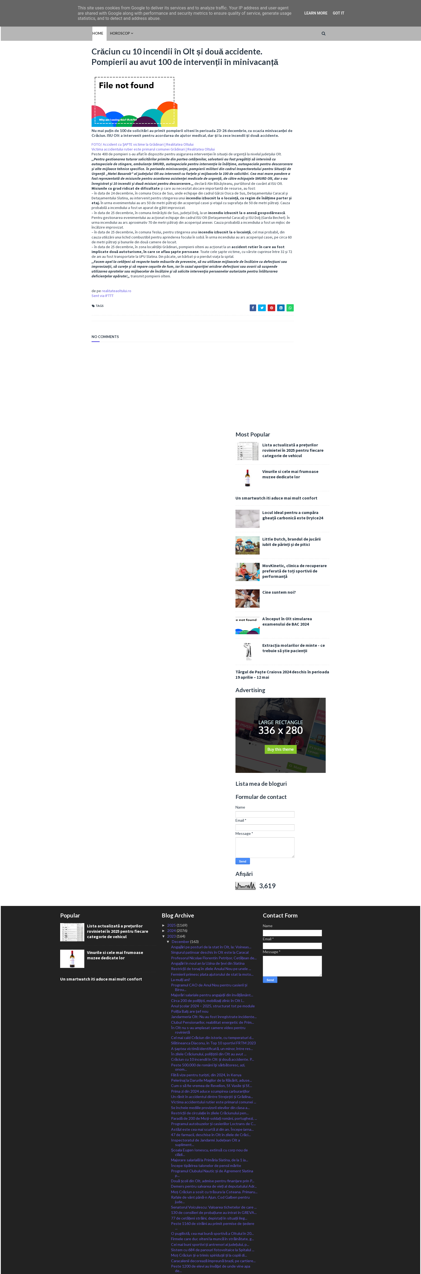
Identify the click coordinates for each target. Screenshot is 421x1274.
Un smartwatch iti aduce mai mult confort (308, 119)
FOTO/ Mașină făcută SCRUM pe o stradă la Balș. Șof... (212, 1062)
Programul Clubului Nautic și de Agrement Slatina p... (212, 794)
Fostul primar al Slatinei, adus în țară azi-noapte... (211, 1143)
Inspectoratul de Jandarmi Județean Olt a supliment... (205, 763)
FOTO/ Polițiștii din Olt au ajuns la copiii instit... (210, 1055)
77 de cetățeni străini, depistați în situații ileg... (209, 839)
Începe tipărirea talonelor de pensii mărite (206, 786)
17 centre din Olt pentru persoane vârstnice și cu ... (214, 949)
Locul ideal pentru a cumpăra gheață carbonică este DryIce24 (324, 136)
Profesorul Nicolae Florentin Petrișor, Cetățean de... (214, 579)
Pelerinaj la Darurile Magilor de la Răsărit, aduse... (211, 701)
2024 (172, 551)
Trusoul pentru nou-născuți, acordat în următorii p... (213, 1081)
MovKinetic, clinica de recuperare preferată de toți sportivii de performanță (326, 192)
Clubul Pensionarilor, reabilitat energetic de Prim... (212, 643)
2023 (172, 557)
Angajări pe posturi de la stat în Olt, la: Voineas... (211, 568)
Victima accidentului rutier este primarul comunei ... (213, 723)
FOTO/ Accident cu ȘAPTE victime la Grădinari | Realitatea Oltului (111, 164)
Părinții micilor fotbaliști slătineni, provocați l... (208, 1044)
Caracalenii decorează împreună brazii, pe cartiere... (213, 882)
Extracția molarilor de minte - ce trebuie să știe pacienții (325, 269)
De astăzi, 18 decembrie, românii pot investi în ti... (212, 996)
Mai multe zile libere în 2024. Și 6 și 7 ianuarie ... (209, 1033)
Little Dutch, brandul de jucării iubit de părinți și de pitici (323, 162)
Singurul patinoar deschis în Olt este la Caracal (210, 573)
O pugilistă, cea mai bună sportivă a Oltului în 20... (212, 854)
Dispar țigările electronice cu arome (200, 1112)
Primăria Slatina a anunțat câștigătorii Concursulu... (213, 1185)
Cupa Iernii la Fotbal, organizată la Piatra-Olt (208, 1159)
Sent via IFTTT (71, 325)
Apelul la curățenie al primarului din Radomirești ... (212, 1138)
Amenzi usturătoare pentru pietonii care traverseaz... (204, 935)
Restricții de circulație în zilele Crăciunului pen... (210, 734)
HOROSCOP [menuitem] (88, 33)
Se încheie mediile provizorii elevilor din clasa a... (210, 728)
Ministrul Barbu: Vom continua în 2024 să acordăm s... (213, 910)
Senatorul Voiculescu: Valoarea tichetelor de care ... (214, 828)
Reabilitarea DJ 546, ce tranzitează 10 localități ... (211, 1196)
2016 (172, 1245)
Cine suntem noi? (310, 213)
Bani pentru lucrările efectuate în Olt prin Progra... (213, 897)
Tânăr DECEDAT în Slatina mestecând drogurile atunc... (210, 1177)
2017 (172, 1240)
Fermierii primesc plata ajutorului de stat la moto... (212, 595)
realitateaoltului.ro (85, 320)
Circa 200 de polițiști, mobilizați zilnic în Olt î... (208, 621)
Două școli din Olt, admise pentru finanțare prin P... (213, 802)
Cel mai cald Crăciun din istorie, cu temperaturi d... (212, 658)
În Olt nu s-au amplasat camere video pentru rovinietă (208, 651)
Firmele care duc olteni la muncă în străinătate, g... (212, 860)
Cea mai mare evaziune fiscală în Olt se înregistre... (213, 1201)
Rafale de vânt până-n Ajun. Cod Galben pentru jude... (210, 820)
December (181, 562)
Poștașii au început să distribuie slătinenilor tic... (211, 1117)
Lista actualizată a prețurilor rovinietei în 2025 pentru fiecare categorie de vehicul (324, 71)
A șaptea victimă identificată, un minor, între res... (212, 669)
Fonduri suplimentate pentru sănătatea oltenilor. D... (212, 1151)
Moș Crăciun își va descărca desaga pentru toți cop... (210, 1098)
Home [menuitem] (65, 33)
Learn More (315, 13)
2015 (172, 1251)
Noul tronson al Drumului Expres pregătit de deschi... (208, 920)
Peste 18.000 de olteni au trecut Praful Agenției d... (213, 1049)
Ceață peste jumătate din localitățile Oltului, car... (211, 1038)
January (179, 1207)
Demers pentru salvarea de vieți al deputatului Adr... (214, 807)
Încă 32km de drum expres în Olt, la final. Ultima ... (212, 1070)
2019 (172, 1229)
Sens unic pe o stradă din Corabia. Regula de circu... (213, 1028)
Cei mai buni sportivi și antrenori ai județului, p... (210, 865)
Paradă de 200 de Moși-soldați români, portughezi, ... (214, 739)
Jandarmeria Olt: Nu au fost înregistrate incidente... (214, 638)
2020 (172, 1223)
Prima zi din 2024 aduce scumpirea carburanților (210, 712)
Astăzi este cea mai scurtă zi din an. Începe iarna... (212, 750)
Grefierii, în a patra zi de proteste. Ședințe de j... (210, 1164)
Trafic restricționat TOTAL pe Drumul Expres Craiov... (208, 967)
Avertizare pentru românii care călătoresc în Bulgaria (207, 1088)
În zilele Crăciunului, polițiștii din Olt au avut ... (209, 675)
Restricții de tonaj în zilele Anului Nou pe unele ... (211, 590)
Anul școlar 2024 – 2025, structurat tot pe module (213, 627)
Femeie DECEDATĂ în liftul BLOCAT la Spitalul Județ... (209, 1014)
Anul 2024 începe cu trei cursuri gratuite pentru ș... (213, 943)
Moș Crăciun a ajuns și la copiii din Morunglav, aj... (211, 902)
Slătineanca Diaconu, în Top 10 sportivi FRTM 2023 (213, 664)
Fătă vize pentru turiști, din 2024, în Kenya (206, 696)
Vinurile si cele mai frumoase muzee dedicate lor (322, 95)
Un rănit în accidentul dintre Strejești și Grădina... (212, 717)
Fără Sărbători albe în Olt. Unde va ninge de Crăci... (213, 1001)
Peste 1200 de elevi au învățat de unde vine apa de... (211, 889)
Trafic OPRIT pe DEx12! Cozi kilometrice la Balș (211, 928)
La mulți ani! (180, 601)
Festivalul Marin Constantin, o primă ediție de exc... (213, 1007)
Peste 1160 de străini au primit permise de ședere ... (213, 846)
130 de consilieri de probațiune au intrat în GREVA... (214, 834)
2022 (172, 1212)
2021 (172, 1218)
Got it (338, 13)
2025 (172, 546)
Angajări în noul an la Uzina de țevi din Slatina (208, 584)
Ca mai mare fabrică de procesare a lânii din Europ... (213, 1022)
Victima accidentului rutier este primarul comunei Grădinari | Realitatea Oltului (121, 169)
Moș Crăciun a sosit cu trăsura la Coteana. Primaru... (214, 813)
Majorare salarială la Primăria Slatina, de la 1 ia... (209, 781)
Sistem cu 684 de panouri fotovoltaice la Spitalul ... (212, 871)
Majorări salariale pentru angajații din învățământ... (212, 616)
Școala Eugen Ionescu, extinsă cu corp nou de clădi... (209, 773)
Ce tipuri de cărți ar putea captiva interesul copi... (211, 1191)
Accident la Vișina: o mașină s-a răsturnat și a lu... (212, 959)
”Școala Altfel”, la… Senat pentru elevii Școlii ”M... (211, 954)
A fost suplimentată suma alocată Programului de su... (212, 977)
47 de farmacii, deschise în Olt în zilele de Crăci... (211, 756)
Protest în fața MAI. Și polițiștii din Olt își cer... (208, 1132)
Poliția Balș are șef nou (189, 632)
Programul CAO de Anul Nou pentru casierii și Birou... (209, 608)
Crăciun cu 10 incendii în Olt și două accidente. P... (212, 680)
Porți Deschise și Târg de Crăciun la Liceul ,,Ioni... (211, 1106)
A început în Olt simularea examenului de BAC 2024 (318, 242)
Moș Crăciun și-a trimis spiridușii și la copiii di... (209, 876)
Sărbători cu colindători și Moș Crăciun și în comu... (213, 985)
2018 (172, 1234)
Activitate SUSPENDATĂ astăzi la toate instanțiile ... (213, 1125)
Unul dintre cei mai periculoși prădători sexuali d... (212, 1170)
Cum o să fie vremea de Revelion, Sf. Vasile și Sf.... (211, 706)
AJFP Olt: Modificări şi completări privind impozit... (212, 990)
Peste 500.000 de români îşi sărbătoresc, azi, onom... (208, 688)
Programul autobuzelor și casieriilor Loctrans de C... (213, 745)
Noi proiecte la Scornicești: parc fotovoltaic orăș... (212, 1076)
